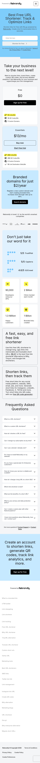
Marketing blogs (7, 708)
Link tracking (6, 621)
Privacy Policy (16, 50)
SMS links (5, 673)
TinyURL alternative (8, 638)
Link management (8, 684)
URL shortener (7, 715)
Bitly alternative (7, 702)
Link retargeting (7, 609)
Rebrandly (7, 29)
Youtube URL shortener (10, 645)
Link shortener (7, 614)
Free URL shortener (8, 627)
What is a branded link (9, 598)
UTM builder (6, 604)
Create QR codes (8, 697)
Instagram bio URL (8, 691)
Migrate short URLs (8, 731)
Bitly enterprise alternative (11, 726)
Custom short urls (8, 650)
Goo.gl (4, 720)
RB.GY (13, 354)
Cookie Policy (27, 50)
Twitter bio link (7, 679)
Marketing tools (7, 661)
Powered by (9, 3)
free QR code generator (23, 394)
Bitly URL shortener (8, 632)
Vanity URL (6, 656)
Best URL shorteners (9, 668)
